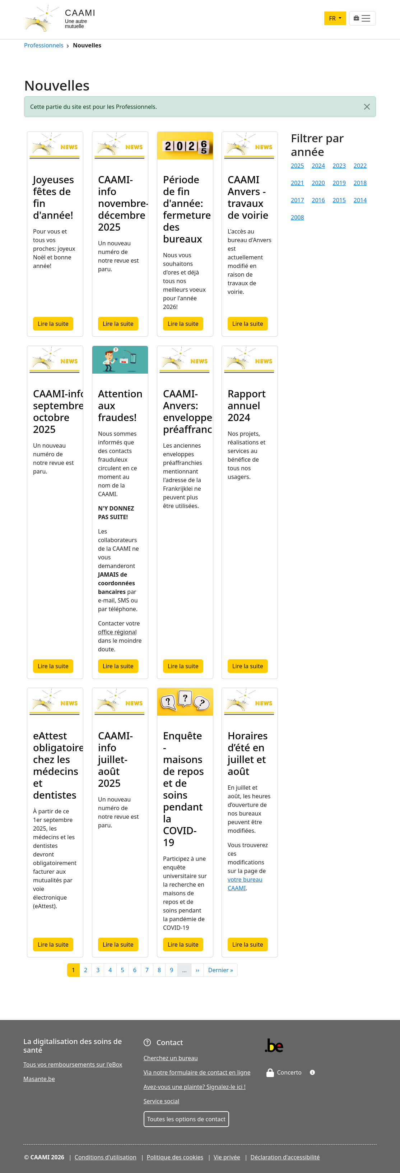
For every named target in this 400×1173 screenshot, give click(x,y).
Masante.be (39, 1079)
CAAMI (80, 13)
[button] (312, 1072)
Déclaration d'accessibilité (285, 1157)
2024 (318, 166)
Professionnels (44, 45)
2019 (339, 183)
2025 (297, 166)
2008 (297, 217)
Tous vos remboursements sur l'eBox (72, 1064)
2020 (318, 183)
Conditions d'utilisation (105, 1157)
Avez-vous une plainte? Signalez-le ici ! (195, 1087)
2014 (360, 200)
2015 (339, 200)
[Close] (367, 107)
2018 (360, 183)
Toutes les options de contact (186, 1119)
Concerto (284, 1072)
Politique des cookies (175, 1157)
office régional (117, 632)
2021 (297, 183)
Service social (162, 1101)
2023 (339, 166)
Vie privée (227, 1157)
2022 (360, 166)
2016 (318, 200)
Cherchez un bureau (171, 1058)
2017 (297, 200)
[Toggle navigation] (362, 18)
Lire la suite (55, 323)
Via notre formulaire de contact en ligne (197, 1072)
